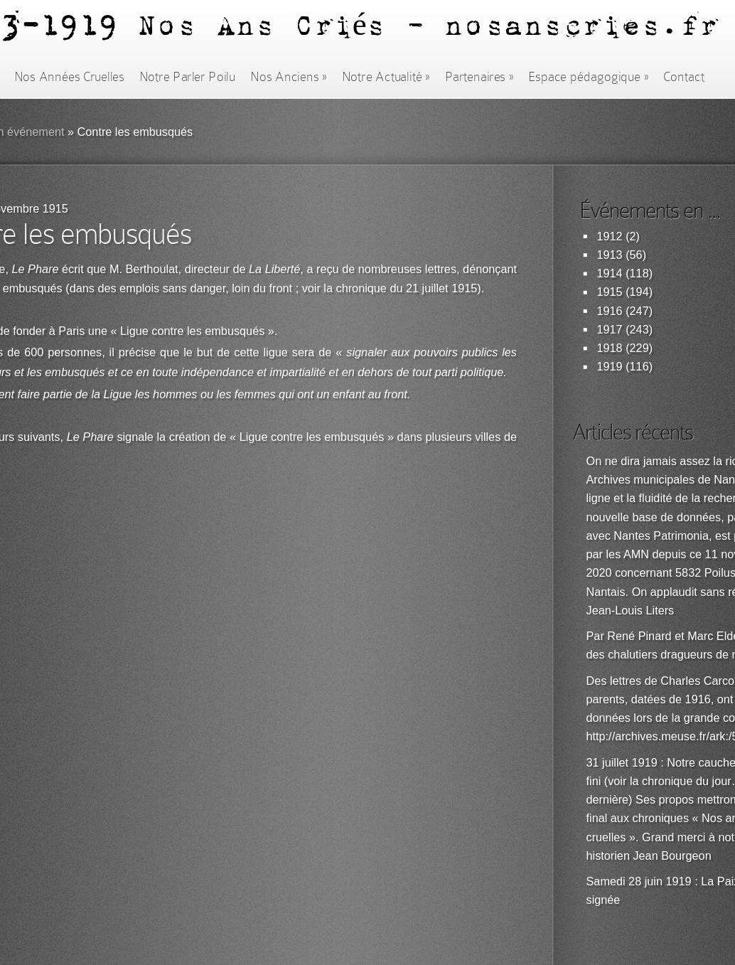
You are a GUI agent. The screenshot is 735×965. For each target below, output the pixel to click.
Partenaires (479, 77)
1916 (610, 311)
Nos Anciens (288, 77)
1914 (610, 273)
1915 (610, 292)
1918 (610, 348)
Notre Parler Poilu (187, 77)
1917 (610, 329)
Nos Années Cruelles (69, 77)
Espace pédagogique (588, 77)
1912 (610, 236)
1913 (610, 255)
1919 (610, 366)
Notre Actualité (386, 77)
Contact (683, 77)
